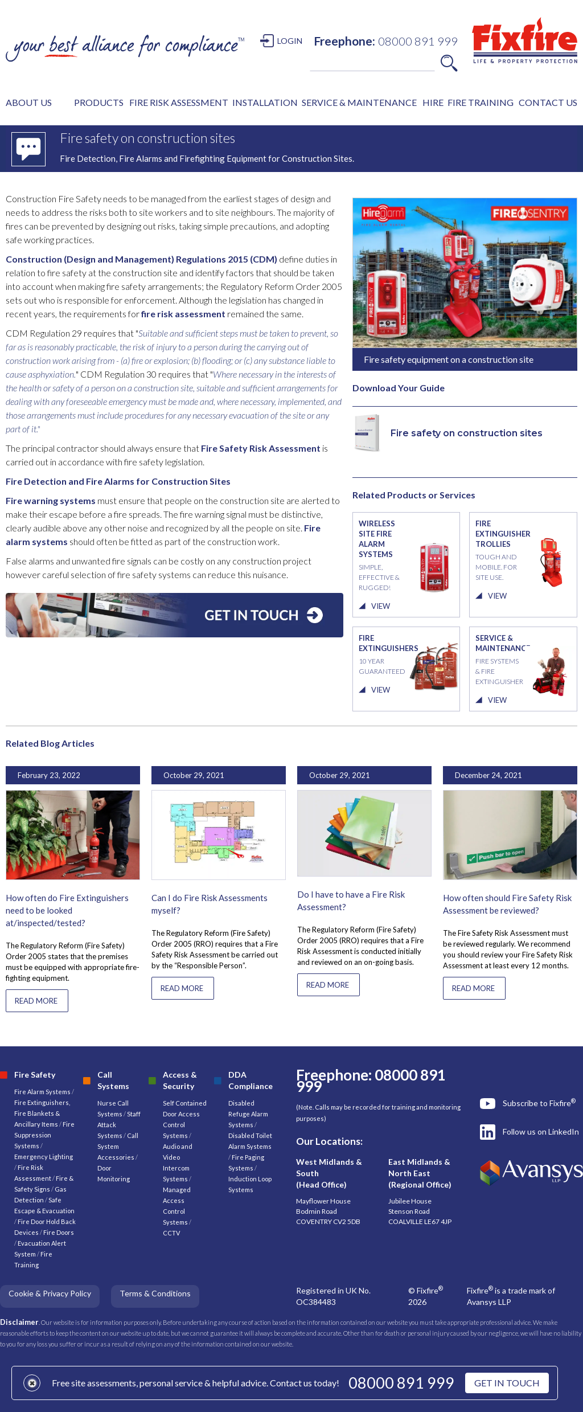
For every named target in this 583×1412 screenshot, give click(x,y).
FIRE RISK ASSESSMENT (178, 102)
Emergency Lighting (43, 1156)
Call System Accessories (117, 1146)
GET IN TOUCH (507, 1382)
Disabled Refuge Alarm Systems (248, 1113)
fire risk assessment (182, 313)
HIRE (433, 102)
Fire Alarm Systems (42, 1091)
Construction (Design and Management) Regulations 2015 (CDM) (141, 258)
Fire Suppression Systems (44, 1134)
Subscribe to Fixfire (539, 1103)
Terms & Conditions (155, 1293)
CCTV (171, 1233)
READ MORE (36, 1000)
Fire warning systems (51, 500)
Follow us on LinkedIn (541, 1131)
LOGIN (289, 41)
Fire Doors (58, 1232)
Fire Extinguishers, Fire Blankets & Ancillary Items (42, 1113)
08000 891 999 (401, 1382)
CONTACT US (548, 102)
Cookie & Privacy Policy (50, 1293)
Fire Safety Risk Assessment (261, 448)
